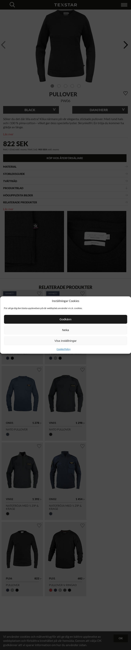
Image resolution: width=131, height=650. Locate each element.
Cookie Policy (63, 349)
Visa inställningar (65, 340)
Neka (65, 330)
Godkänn (65, 319)
